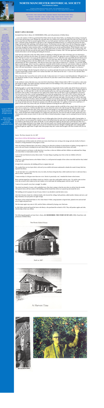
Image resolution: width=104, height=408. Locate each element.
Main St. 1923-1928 (5, 41)
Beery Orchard (5, 45)
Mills (5, 80)
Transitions (5, 42)
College (52, 16)
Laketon (43, 16)
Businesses (55, 14)
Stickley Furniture (5, 93)
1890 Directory (5, 36)
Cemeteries (66, 16)
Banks (67, 14)
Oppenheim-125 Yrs (5, 84)
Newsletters (64, 18)
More (69, 18)
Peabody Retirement (5, 85)
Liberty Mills (37, 16)
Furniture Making (5, 66)
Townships (48, 16)
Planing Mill (5, 91)
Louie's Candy (5, 77)
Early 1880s (5, 34)
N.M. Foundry (5, 82)
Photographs (31, 18)
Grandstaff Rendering (5, 67)
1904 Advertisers (5, 37)
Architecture (59, 18)
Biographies (37, 18)
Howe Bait (5, 74)
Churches (61, 16)
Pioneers (44, 14)
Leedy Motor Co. (5, 76)
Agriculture (49, 14)
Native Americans (38, 14)
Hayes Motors (5, 70)
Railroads (63, 14)
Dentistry (5, 55)
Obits (48, 18)
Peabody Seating (5, 86)
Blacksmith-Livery (5, 49)
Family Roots (44, 18)
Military (71, 14)
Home (27, 14)
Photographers (5, 88)
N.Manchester (30, 16)
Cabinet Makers (5, 51)
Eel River (31, 14)
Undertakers (5, 96)
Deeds (71, 16)
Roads (59, 14)
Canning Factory (5, 52)
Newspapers (53, 18)
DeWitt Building (5, 58)
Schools (57, 16)
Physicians (5, 89)
